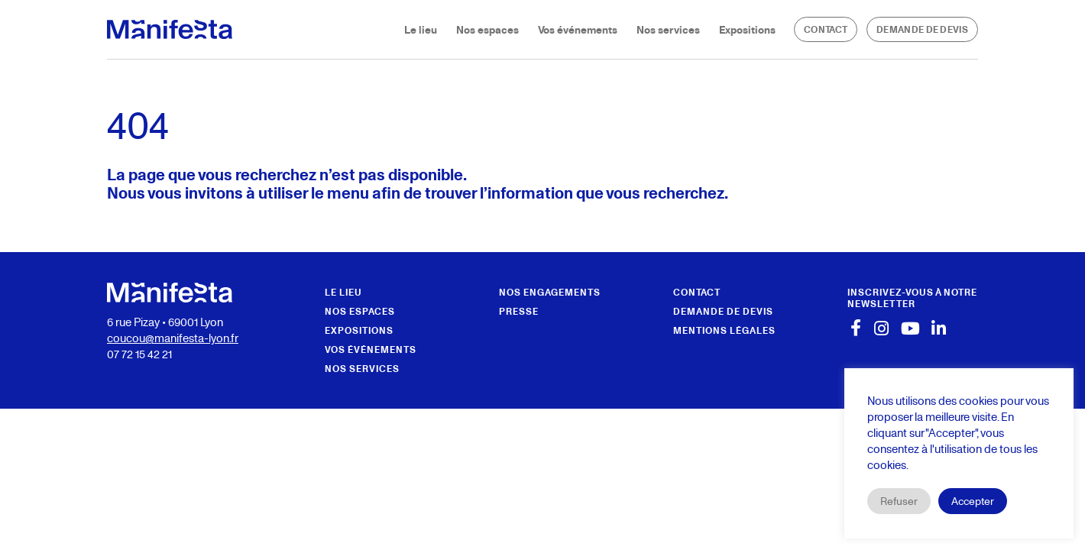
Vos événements (577, 29)
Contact (825, 29)
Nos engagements (550, 292)
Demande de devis (922, 29)
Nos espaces (487, 29)
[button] (912, 297)
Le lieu (420, 29)
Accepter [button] (972, 500)
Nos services (668, 29)
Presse (519, 311)
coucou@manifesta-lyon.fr (172, 337)
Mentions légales (724, 330)
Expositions (747, 29)
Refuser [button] (899, 500)
